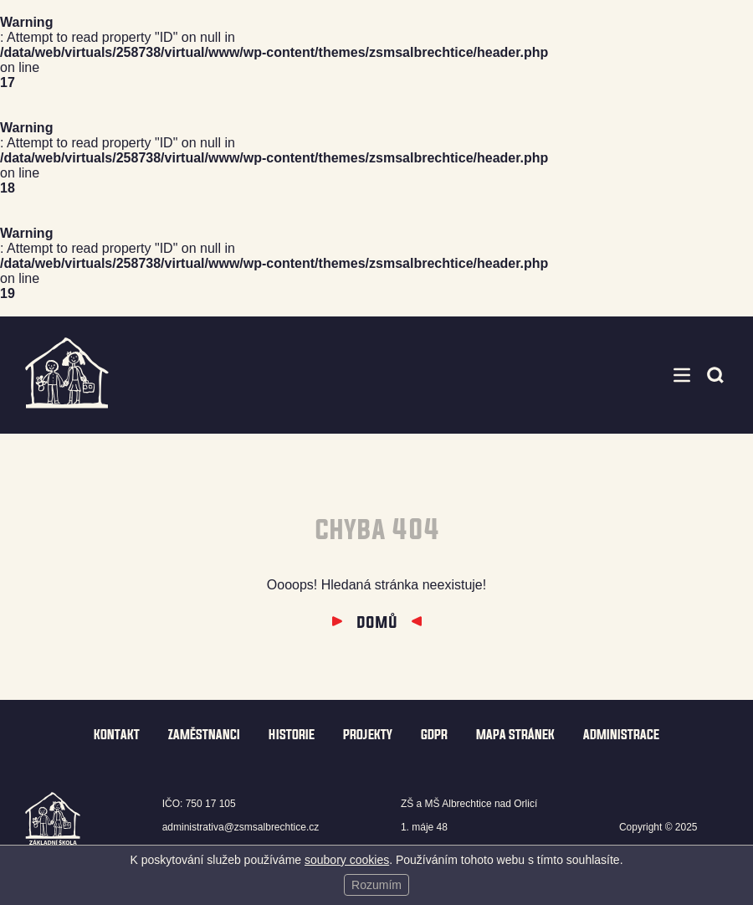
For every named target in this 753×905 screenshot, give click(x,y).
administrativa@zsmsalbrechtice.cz (241, 827)
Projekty (367, 734)
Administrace (621, 734)
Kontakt (117, 734)
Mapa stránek (515, 734)
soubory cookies (347, 859)
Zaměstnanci (204, 734)
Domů (376, 621)
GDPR (434, 734)
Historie (292, 734)
